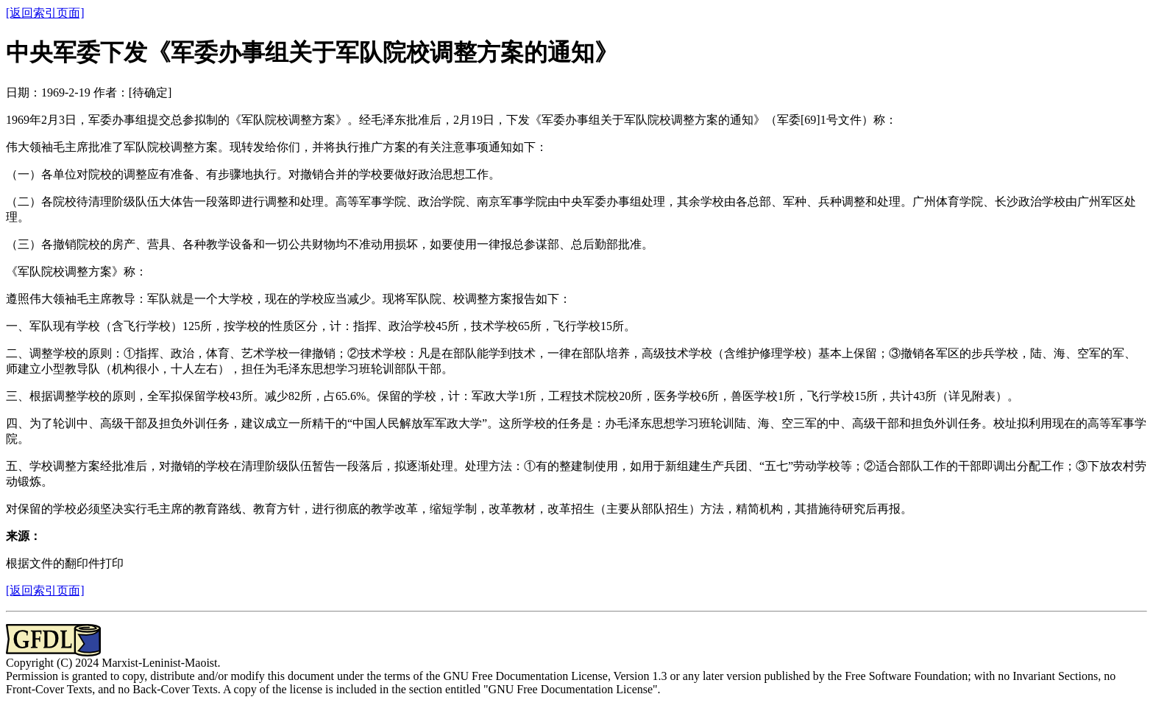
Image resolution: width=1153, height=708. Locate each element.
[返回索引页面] (45, 13)
